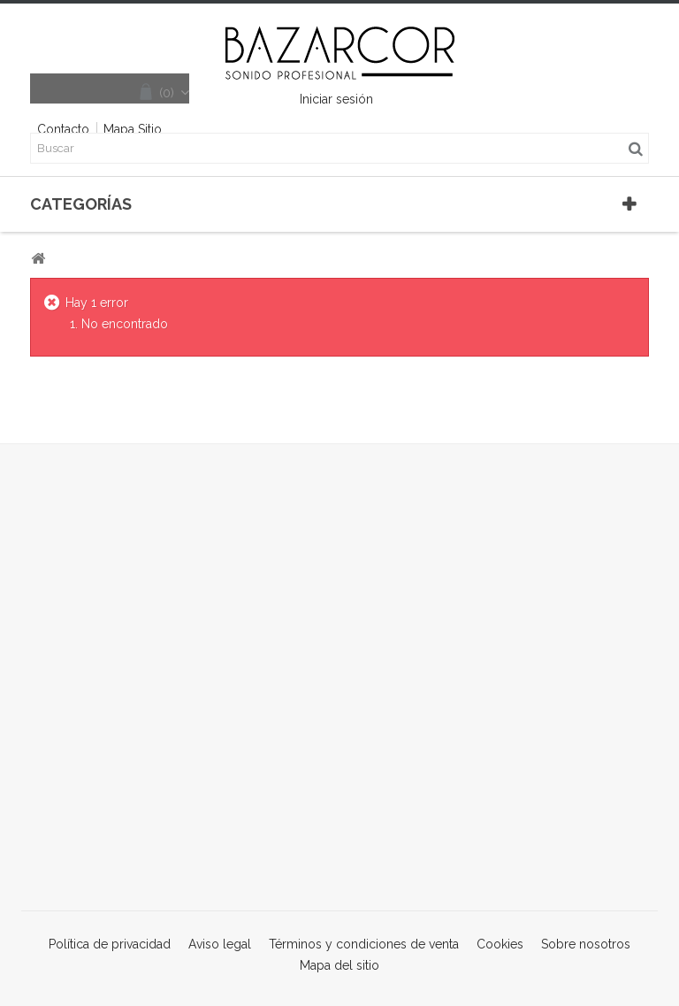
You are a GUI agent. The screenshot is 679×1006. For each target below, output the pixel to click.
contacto (63, 129)
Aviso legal (221, 944)
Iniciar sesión (336, 99)
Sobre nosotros (585, 944)
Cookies (502, 944)
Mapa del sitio (339, 965)
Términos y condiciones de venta (365, 944)
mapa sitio (132, 129)
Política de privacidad (111, 944)
